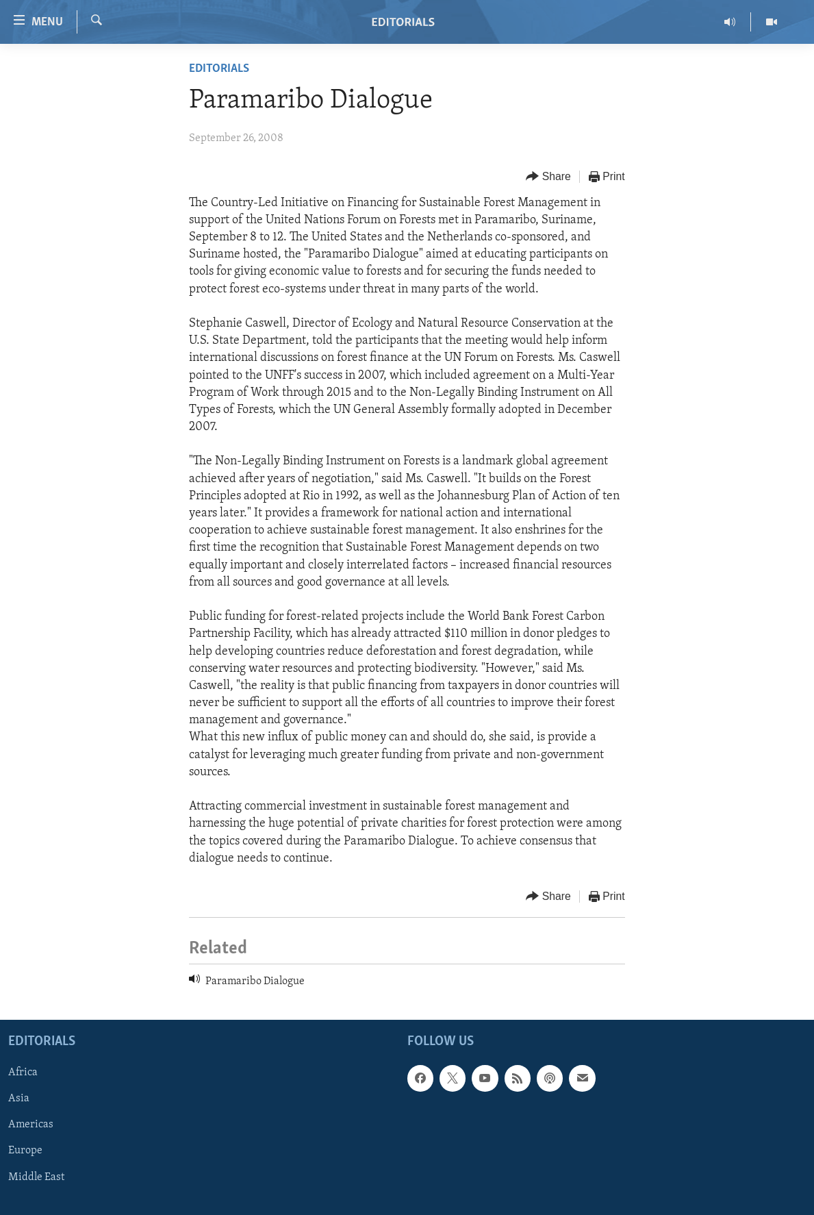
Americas (30, 1125)
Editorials (219, 68)
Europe (25, 1151)
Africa (23, 1073)
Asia (18, 1099)
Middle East (36, 1177)
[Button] (548, 177)
